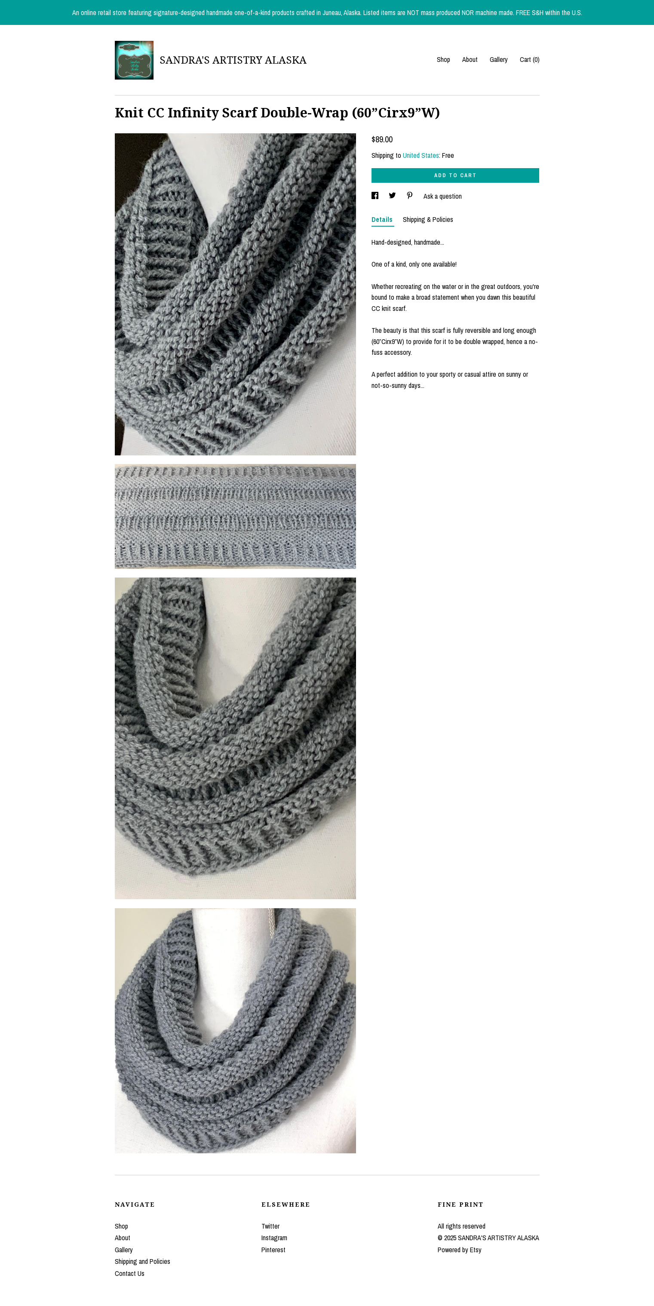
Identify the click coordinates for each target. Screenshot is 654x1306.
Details (383, 219)
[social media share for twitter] (393, 196)
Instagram (274, 1237)
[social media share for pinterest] (410, 196)
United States (421, 155)
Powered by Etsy (460, 1249)
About (470, 59)
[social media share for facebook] (376, 196)
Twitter (270, 1226)
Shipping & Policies (428, 219)
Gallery (499, 59)
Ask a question (443, 196)
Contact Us (129, 1273)
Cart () (530, 59)
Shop (443, 59)
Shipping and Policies (142, 1261)
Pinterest (273, 1249)
